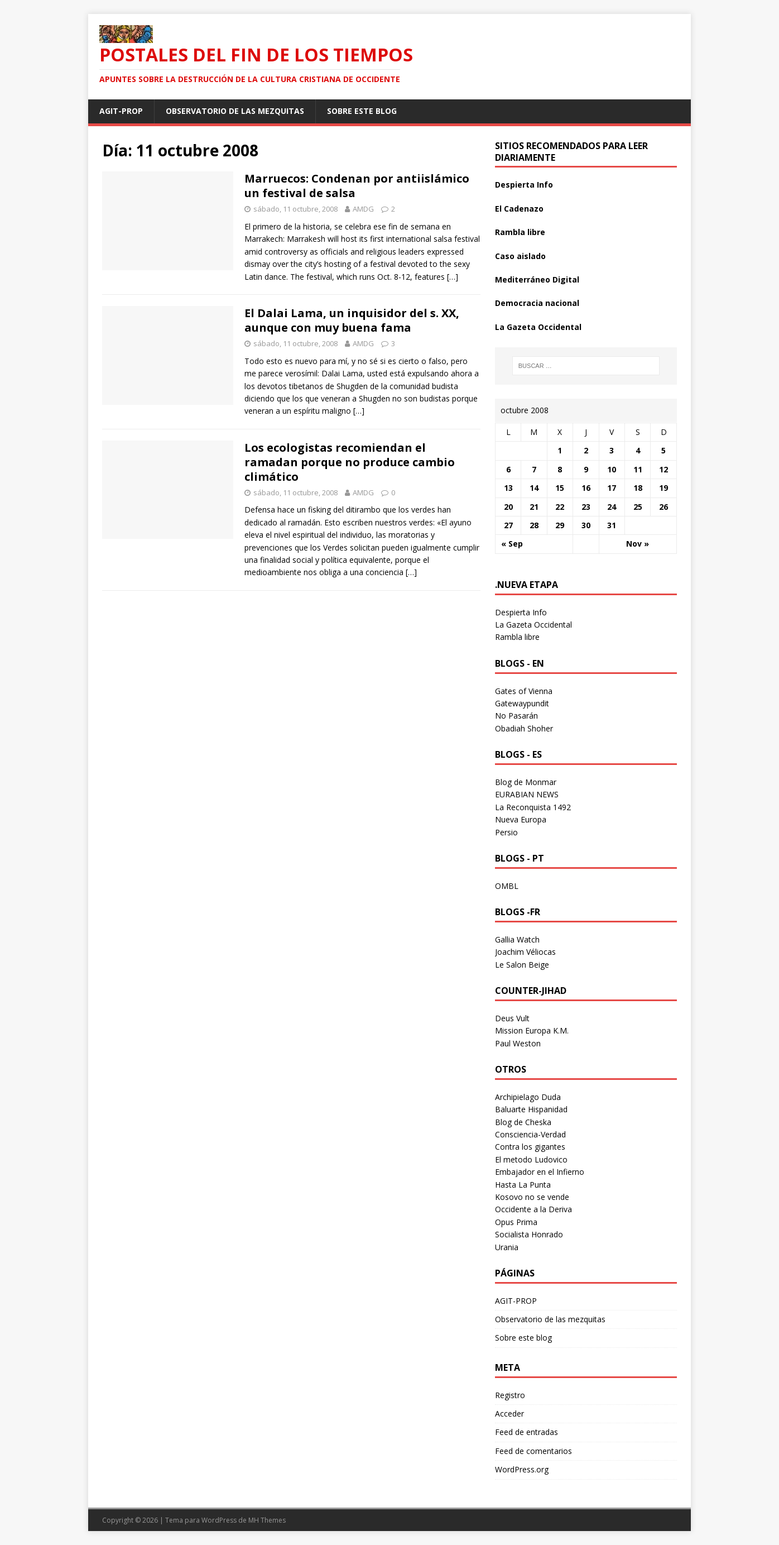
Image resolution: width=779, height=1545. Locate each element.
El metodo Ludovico (531, 1159)
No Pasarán (516, 715)
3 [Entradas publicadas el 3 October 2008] (611, 450)
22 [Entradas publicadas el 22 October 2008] (559, 506)
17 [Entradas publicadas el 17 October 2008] (611, 487)
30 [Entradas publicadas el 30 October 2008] (585, 525)
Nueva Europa (520, 819)
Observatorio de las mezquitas (235, 111)
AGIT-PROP (121, 111)
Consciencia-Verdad (530, 1134)
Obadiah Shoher (524, 728)
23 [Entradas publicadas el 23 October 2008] (585, 506)
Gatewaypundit (522, 703)
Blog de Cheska (523, 1122)
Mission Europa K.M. (532, 1030)
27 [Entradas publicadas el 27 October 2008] (508, 525)
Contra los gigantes (530, 1146)
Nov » (637, 543)
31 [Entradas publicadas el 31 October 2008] (611, 525)
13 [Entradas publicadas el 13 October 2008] (508, 487)
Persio (506, 832)
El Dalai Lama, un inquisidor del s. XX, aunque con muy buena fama (351, 320)
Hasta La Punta (523, 1184)
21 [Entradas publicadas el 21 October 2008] (534, 506)
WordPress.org (522, 1469)
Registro (510, 1395)
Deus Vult (512, 1018)
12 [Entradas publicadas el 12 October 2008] (663, 469)
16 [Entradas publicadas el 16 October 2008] (585, 487)
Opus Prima (516, 1222)
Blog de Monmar (525, 782)
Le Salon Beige (522, 964)
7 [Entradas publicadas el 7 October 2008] (534, 469)
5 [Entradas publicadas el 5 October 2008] (663, 450)
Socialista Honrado (529, 1234)
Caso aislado (520, 256)
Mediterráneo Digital (537, 279)
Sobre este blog (362, 111)
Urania (506, 1247)
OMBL (506, 886)
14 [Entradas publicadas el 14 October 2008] (534, 487)
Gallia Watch (517, 939)
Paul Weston (518, 1043)
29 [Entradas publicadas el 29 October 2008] (559, 525)
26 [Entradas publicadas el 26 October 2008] (663, 506)
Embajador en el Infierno (539, 1171)
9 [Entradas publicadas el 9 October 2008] (586, 469)
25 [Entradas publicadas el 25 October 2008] (637, 506)
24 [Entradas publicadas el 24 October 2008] (611, 506)
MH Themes (267, 1520)
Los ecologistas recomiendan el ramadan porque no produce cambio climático (349, 462)
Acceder (509, 1413)
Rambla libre (520, 232)
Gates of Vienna (523, 691)
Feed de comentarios (533, 1451)
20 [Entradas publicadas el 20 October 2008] (508, 506)
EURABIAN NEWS (527, 794)
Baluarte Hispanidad (531, 1109)
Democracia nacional (537, 303)
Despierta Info (524, 184)
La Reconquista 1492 (533, 807)
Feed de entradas (526, 1432)
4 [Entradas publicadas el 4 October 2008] (638, 450)
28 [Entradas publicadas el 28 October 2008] (534, 525)
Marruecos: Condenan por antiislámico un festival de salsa (356, 185)
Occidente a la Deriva (533, 1209)
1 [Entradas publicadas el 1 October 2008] (559, 450)
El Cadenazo (519, 208)
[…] (452, 276)
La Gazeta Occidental (538, 327)
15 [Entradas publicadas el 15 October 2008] (559, 487)
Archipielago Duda (528, 1097)
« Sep (512, 543)
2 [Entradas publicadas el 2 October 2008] (586, 450)
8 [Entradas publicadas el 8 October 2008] (559, 469)
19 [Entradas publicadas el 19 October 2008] (663, 487)
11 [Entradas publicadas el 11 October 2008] (637, 469)
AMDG (363, 209)
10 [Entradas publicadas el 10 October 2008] (611, 469)
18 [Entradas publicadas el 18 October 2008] (637, 487)
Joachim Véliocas (525, 951)
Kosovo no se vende (532, 1197)
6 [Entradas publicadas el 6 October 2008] (508, 469)
